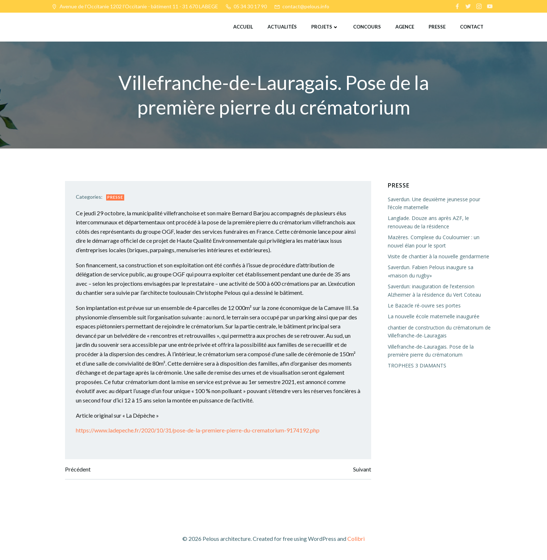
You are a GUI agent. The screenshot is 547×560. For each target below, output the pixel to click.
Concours (367, 27)
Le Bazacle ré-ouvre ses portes (424, 305)
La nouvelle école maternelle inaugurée (433, 316)
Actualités (282, 27)
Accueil (243, 27)
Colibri (356, 538)
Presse (437, 27)
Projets (325, 27)
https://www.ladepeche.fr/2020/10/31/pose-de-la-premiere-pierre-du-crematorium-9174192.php (198, 430)
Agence (404, 27)
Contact (471, 27)
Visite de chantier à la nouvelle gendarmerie (438, 256)
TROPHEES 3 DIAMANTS (417, 365)
